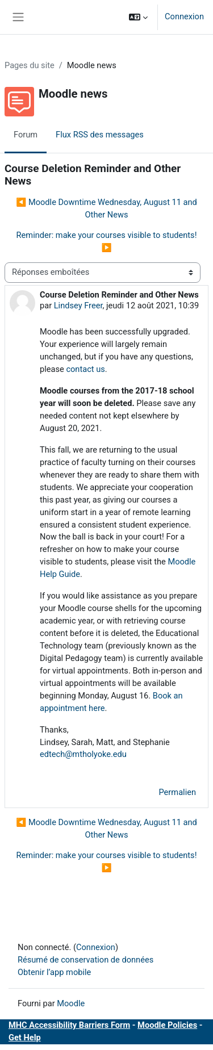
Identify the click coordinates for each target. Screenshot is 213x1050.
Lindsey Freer (78, 305)
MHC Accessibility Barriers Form (69, 1025)
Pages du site (30, 65)
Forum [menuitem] (25, 134)
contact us (85, 369)
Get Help (25, 1037)
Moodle (71, 1003)
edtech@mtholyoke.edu (83, 754)
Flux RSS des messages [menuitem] (100, 134)
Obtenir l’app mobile (54, 972)
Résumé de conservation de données (85, 960)
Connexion (184, 16)
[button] (138, 17)
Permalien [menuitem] (178, 792)
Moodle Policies (167, 1025)
